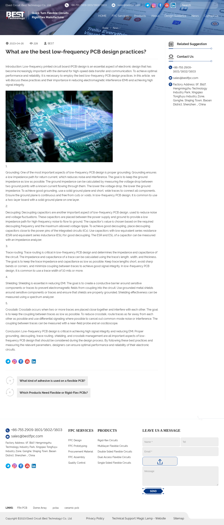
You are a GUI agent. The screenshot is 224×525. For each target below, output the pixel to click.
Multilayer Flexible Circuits (113, 446)
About (155, 16)
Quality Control (76, 462)
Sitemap (178, 518)
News (195, 16)
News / (117, 28)
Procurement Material (80, 451)
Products (140, 16)
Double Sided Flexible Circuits (115, 451)
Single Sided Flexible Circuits (114, 462)
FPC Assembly (76, 457)
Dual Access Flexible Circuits (114, 457)
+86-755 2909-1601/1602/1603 (89, 5)
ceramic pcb (72, 507)
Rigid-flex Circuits (108, 440)
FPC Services (120, 16)
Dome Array (40, 507)
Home (105, 28)
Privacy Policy (95, 518)
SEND (153, 491)
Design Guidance (175, 16)
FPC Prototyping (77, 446)
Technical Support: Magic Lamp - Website (139, 518)
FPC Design (75, 440)
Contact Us (211, 16)
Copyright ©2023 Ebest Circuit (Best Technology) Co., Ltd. (39, 518)
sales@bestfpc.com (129, 5)
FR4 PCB (22, 507)
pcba (56, 507)
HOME (102, 16)
